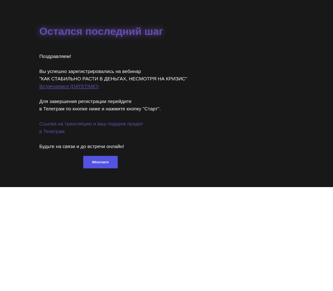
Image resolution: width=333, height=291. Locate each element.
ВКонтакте (100, 162)
